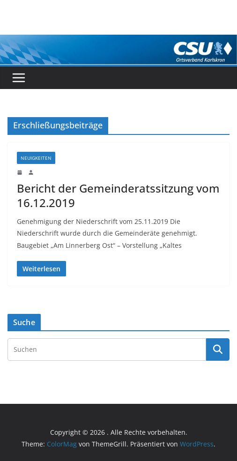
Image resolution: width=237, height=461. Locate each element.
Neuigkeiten (36, 158)
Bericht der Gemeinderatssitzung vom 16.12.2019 (118, 195)
